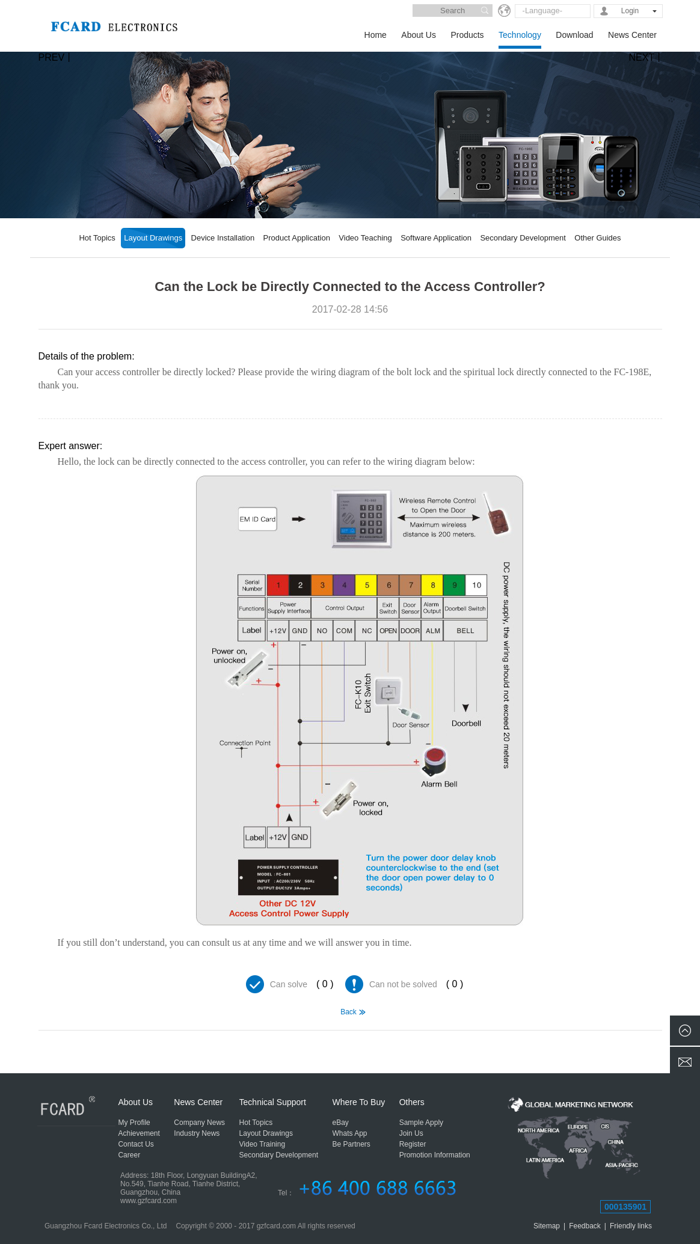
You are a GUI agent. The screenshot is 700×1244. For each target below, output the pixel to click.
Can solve (288, 984)
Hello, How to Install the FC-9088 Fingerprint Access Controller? (55, 1046)
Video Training (262, 1144)
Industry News (197, 1133)
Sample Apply (421, 1122)
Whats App (350, 1133)
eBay (341, 1122)
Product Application (296, 237)
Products (467, 35)
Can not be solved (403, 984)
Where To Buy (359, 1102)
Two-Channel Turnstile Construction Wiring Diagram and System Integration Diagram (645, 1046)
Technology (520, 35)
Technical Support (272, 1102)
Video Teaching (365, 237)
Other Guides (597, 237)
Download (574, 35)
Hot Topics (97, 237)
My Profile (134, 1122)
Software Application (436, 237)
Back (348, 1012)
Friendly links (631, 1226)
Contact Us (135, 1144)
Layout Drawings (153, 237)
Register (412, 1144)
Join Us (411, 1133)
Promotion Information (434, 1155)
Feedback (585, 1226)
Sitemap (546, 1226)
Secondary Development (522, 237)
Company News (199, 1122)
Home (375, 35)
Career (129, 1155)
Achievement (138, 1133)
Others (412, 1102)
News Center (632, 35)
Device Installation (223, 237)
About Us (418, 35)
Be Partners (351, 1144)
